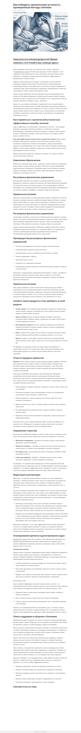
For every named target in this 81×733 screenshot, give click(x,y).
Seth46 (15, 10)
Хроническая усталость (20, 539)
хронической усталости (22, 72)
